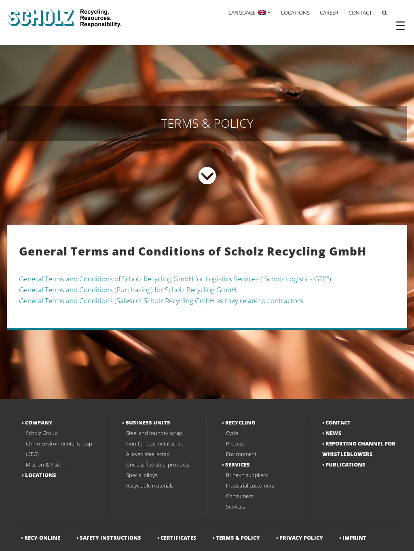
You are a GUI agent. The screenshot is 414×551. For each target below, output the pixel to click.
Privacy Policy (301, 537)
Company (39, 422)
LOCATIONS (295, 12)
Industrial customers (250, 485)
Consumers (239, 496)
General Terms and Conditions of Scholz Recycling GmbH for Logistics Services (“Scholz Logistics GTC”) (175, 278)
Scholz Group (42, 433)
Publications (345, 464)
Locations (40, 475)
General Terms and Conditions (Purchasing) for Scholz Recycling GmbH (127, 289)
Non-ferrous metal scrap (155, 443)
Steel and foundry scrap (154, 433)
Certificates (178, 537)
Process (235, 443)
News (333, 433)
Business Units (147, 422)
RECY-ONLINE (42, 537)
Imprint (354, 537)
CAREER (329, 12)
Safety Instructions (110, 537)
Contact (338, 422)
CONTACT (360, 12)
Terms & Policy (238, 537)
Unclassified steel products (157, 464)
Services (237, 464)
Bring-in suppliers (247, 475)
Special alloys (141, 475)
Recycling (240, 422)
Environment (241, 454)
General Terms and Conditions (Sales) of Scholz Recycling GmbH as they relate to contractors (161, 300)
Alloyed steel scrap (148, 454)
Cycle (232, 433)
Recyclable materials (149, 485)
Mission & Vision (45, 464)
